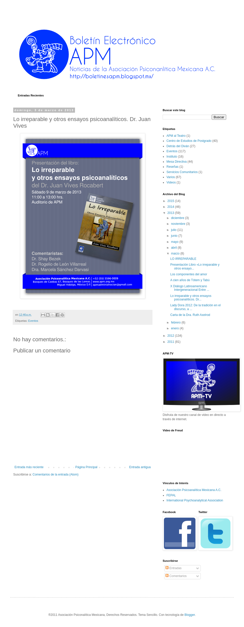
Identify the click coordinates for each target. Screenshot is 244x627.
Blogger (190, 615)
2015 (171, 201)
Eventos (33, 320)
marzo (175, 253)
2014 (171, 207)
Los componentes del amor (188, 274)
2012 (171, 335)
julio (174, 230)
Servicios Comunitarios (182, 172)
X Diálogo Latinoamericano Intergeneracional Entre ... (189, 288)
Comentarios (176, 576)
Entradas (173, 568)
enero (175, 328)
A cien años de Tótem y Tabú (189, 280)
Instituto (171, 156)
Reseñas (172, 166)
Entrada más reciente (28, 467)
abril (174, 247)
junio (174, 236)
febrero (176, 322)
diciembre (178, 218)
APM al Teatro (176, 136)
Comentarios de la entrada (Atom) (56, 474)
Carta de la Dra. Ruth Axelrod (190, 315)
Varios (170, 177)
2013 (171, 213)
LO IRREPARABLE (183, 259)
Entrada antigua (140, 467)
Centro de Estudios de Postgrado (188, 141)
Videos (171, 182)
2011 (171, 342)
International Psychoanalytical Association (194, 500)
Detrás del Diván (177, 146)
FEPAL (171, 495)
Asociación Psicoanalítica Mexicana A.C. (193, 490)
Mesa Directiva (176, 161)
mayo (175, 242)
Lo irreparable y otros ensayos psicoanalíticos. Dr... (190, 297)
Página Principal (86, 467)
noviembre (178, 224)
